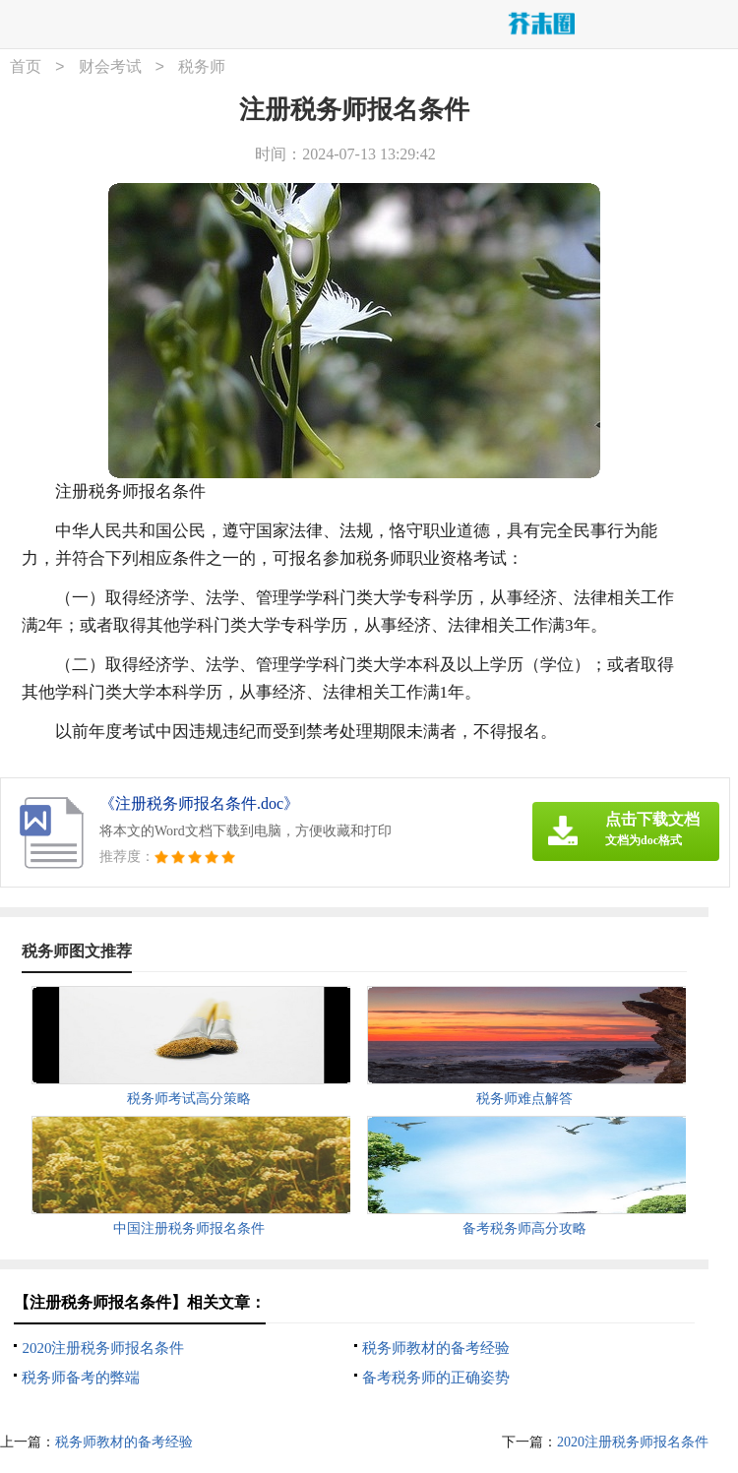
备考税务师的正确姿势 (436, 1377)
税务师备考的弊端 (81, 1377)
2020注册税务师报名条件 (103, 1348)
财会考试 (110, 67)
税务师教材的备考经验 (436, 1348)
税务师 (201, 67)
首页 (25, 67)
